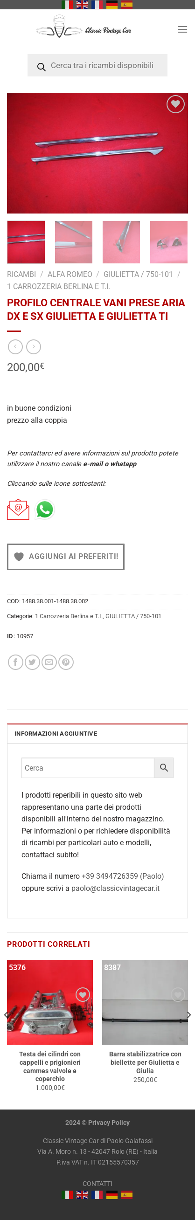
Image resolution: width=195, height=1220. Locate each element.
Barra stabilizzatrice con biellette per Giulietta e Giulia (145, 1062)
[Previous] (6, 1034)
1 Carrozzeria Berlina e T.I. (58, 286)
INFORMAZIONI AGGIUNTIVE (55, 733)
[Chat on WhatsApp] (44, 509)
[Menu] (182, 29)
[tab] (97, 733)
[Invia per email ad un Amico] (49, 662)
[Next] (188, 1034)
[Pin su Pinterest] (66, 662)
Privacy (99, 1123)
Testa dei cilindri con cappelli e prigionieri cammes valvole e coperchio (50, 1066)
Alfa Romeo (70, 274)
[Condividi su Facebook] (15, 662)
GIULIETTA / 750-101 (138, 274)
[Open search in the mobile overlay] (97, 65)
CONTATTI (97, 1184)
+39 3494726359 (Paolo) (123, 876)
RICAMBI (21, 274)
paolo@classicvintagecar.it (115, 888)
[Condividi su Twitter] (32, 662)
